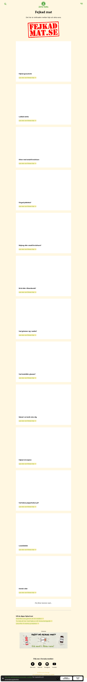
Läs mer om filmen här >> (27, 78)
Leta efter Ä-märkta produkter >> (27, 623)
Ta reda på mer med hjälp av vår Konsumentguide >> (34, 621)
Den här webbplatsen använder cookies (18, 677)
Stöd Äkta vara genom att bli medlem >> (30, 619)
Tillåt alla (78, 678)
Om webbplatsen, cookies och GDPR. (43, 675)
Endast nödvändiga (66, 678)
